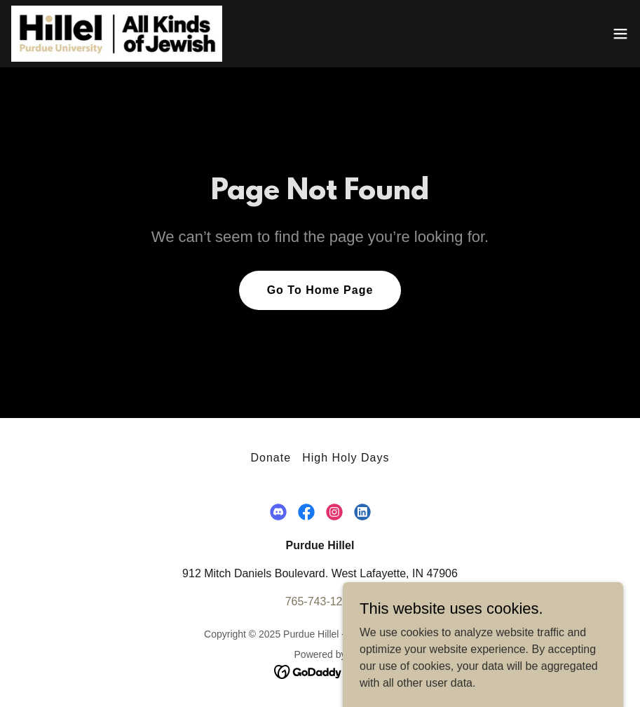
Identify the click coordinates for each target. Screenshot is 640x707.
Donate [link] (270, 458)
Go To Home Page (320, 290)
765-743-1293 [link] (320, 601)
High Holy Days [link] (345, 458)
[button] (620, 34)
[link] (116, 34)
